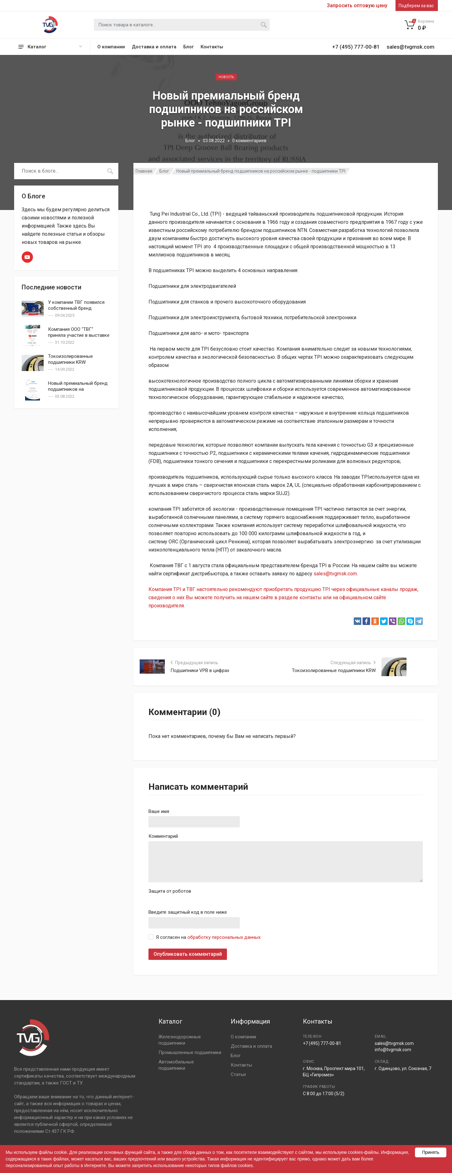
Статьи (238, 1074)
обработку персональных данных (224, 937)
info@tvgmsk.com (393, 1049)
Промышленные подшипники (190, 1052)
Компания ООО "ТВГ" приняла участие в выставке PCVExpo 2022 (79, 335)
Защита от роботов (169, 891)
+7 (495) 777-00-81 (322, 1043)
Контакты (212, 47)
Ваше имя (158, 811)
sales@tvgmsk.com (335, 574)
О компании (111, 47)
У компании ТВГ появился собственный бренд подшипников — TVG (76, 308)
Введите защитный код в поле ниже (187, 912)
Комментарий (163, 836)
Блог (188, 47)
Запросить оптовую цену (357, 5)
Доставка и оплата (154, 47)
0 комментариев (249, 140)
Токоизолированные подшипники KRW (70, 359)
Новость (226, 77)
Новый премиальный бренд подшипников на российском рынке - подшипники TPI (78, 392)
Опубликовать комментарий (187, 954)
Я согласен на (208, 937)
